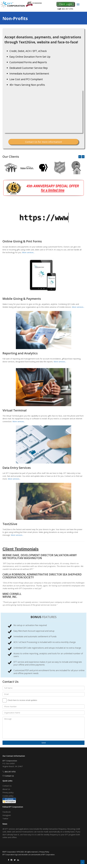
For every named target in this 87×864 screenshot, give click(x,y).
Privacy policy (8, 792)
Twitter (5, 818)
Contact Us (9, 776)
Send (44, 742)
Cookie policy (8, 796)
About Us (6, 789)
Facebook (7, 812)
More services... (28, 252)
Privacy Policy (44, 852)
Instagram (7, 815)
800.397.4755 (10, 771)
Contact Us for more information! (43, 141)
